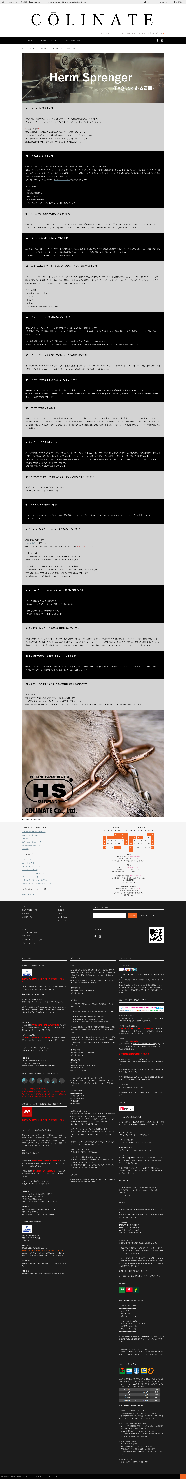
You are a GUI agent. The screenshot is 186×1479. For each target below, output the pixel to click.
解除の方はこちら (147, 915)
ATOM (29, 935)
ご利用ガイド (27, 41)
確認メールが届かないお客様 (32, 835)
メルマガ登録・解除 (72, 41)
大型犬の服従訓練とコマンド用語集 (34, 880)
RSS (23, 935)
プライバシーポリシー (30, 942)
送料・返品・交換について (31, 842)
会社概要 (25, 849)
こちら (105, 1029)
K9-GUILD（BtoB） (29, 894)
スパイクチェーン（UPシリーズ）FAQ (35, 873)
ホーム (24, 48)
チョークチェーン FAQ (30, 870)
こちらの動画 (30, 543)
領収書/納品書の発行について (32, 845)
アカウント (150, 2)
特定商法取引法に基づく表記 (32, 939)
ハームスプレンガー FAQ (31, 866)
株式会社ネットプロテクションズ (144, 1043)
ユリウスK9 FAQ (28, 863)
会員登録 (179, 2)
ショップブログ (55, 41)
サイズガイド (27, 859)
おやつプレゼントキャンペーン (45, 1039)
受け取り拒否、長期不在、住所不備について (84, 1151)
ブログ (24, 929)
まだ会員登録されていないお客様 (33, 832)
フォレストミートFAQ (30, 877)
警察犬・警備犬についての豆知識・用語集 (37, 884)
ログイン (164, 2)
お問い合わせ (40, 41)
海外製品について (28, 838)
